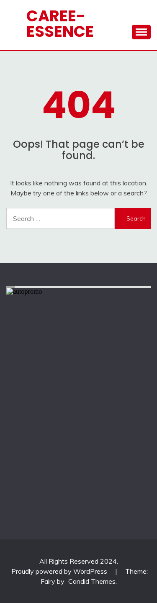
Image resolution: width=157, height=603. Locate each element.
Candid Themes (92, 581)
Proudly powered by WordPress (60, 571)
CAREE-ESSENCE (60, 23)
